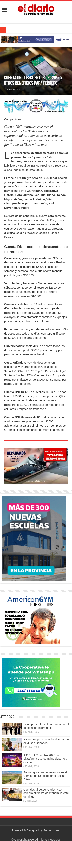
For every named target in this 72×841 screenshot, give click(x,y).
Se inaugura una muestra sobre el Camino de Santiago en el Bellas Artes (45, 776)
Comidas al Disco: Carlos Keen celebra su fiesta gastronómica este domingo (46, 793)
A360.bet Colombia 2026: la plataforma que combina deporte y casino (45, 758)
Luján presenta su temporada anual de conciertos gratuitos (46, 726)
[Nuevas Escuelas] (34, 537)
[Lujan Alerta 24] (36, 39)
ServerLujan (51, 830)
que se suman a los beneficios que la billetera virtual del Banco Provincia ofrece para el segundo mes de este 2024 (35, 165)
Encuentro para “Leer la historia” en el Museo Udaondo (46, 741)
